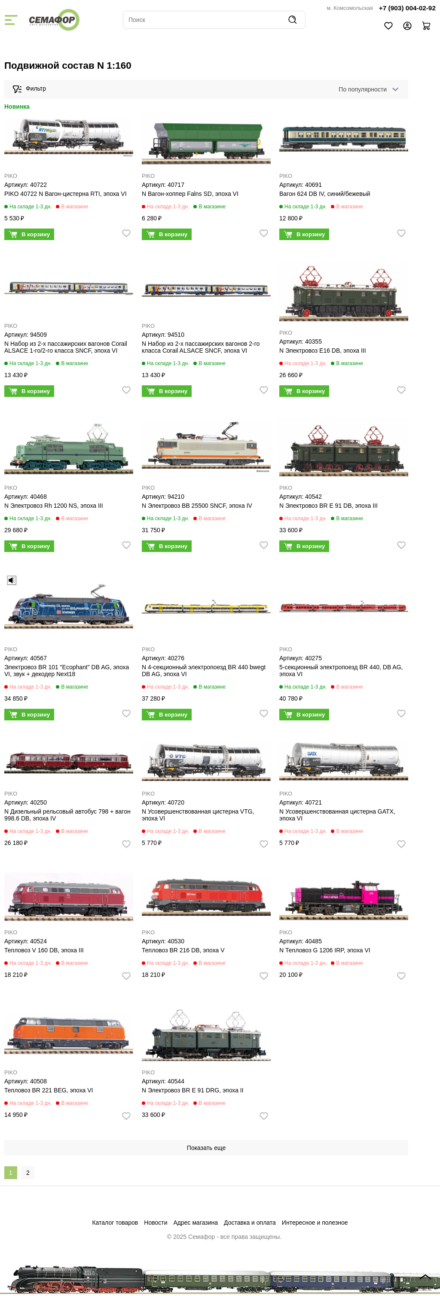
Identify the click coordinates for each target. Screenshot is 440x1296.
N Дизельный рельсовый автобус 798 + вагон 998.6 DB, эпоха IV (67, 815)
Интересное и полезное (315, 1222)
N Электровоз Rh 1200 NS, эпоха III (53, 505)
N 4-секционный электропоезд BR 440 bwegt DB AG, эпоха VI (204, 670)
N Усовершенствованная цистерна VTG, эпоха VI (198, 815)
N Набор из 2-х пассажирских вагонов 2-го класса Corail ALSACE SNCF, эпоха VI (201, 347)
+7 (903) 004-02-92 (407, 8)
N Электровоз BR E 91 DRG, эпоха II (193, 1090)
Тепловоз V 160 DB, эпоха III (44, 950)
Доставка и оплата (250, 1222)
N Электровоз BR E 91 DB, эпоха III (328, 505)
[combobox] (367, 89)
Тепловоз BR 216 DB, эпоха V (183, 950)
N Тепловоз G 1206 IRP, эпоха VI (324, 950)
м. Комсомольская (350, 8)
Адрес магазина (196, 1222)
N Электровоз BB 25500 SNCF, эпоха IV (197, 505)
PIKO (10, 176)
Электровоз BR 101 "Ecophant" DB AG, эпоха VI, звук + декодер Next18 (66, 670)
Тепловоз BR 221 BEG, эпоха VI (48, 1090)
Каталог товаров (115, 1222)
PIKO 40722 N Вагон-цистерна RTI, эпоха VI (65, 193)
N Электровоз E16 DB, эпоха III (322, 350)
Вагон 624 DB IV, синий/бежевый (324, 193)
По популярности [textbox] (363, 89)
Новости (155, 1222)
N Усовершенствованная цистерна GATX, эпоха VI (337, 815)
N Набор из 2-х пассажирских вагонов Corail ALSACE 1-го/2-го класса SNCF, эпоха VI (65, 347)
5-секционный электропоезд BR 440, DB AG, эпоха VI (341, 670)
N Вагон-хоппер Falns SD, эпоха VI (190, 193)
